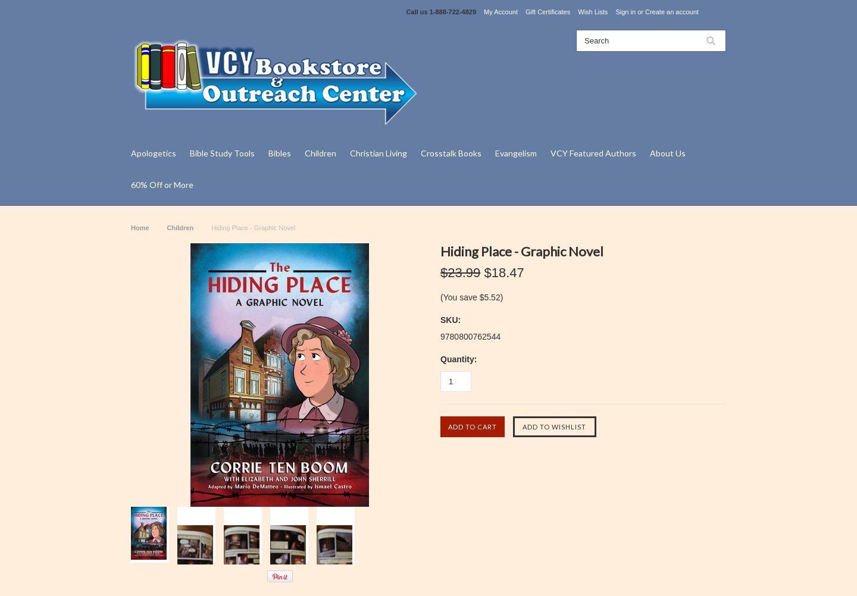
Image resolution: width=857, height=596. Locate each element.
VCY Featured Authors (593, 153)
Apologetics (153, 153)
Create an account (672, 11)
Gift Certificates (548, 11)
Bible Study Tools (222, 153)
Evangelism (516, 153)
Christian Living (378, 153)
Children (320, 153)
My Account (501, 11)
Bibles (279, 153)
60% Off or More (162, 185)
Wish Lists (593, 11)
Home (140, 227)
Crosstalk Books (451, 153)
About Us (668, 153)
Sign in (625, 11)
